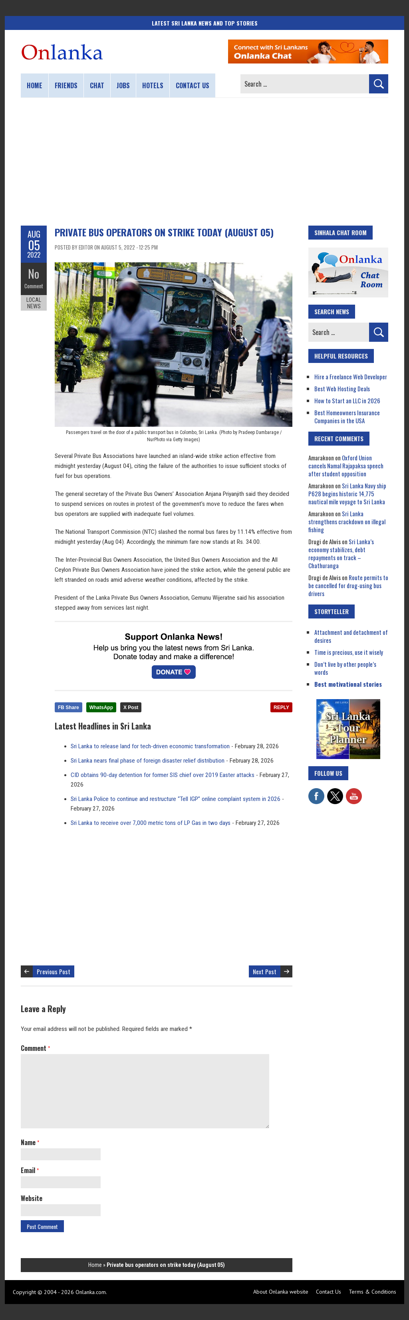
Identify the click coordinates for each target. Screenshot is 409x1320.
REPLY (281, 707)
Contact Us (328, 1291)
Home (34, 85)
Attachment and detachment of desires (351, 636)
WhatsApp (101, 707)
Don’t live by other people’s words (345, 668)
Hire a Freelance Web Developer (350, 376)
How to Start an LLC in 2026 (347, 400)
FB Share (68, 707)
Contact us (192, 85)
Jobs (123, 85)
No (34, 274)
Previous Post (53, 971)
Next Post (264, 971)
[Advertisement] (204, 162)
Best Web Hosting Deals (342, 388)
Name (30, 1142)
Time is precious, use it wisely (348, 652)
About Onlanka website (280, 1291)
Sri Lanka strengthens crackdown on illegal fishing (346, 521)
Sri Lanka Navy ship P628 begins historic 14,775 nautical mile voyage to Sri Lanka (347, 493)
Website (31, 1198)
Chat (97, 85)
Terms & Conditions (372, 1291)
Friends (66, 85)
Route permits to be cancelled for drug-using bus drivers (348, 585)
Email (30, 1170)
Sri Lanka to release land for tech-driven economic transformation (150, 746)
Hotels (152, 85)
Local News (33, 302)
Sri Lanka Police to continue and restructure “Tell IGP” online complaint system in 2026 (175, 799)
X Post (130, 707)
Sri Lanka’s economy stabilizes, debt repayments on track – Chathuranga (341, 553)
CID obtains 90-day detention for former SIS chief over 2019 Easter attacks (162, 775)
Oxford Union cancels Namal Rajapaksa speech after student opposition (345, 465)
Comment (33, 285)
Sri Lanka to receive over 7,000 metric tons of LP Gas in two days (150, 822)
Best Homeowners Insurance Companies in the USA (347, 416)
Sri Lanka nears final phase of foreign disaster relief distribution (147, 760)
